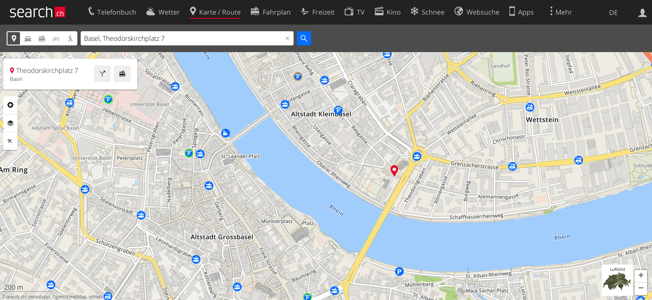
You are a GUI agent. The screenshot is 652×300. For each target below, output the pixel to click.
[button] (641, 276)
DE (613, 12)
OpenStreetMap (69, 297)
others (96, 297)
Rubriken (10, 105)
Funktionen (10, 141)
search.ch (16, 297)
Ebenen (10, 123)
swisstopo (39, 297)
